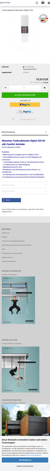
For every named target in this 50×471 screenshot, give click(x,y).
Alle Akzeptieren (25, 460)
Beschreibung (8, 132)
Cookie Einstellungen (9, 261)
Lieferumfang (8, 185)
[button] (5, 88)
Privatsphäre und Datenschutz (12, 253)
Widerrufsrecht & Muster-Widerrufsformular (16, 245)
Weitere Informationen (25, 466)
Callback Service (7, 257)
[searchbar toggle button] (37, 3)
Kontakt (4, 237)
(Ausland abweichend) (29, 69)
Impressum (6, 233)
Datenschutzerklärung (33, 455)
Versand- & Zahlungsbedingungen (13, 241)
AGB (3, 249)
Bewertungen (8, 191)
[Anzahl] (25, 88)
